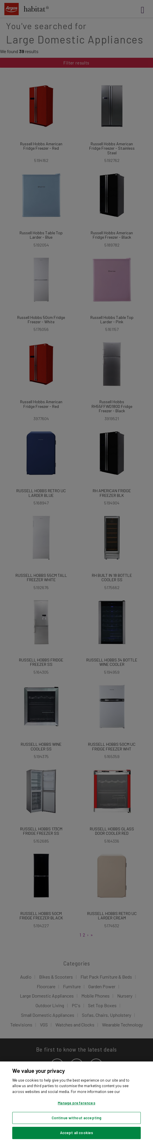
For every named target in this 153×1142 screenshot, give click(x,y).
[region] (76, 1101)
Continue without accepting (76, 1117)
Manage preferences (76, 1103)
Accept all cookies (76, 1132)
